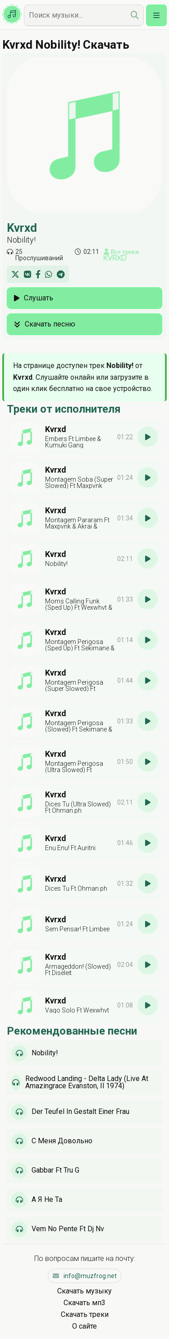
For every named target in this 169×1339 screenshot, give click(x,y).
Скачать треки (85, 1314)
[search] (135, 15)
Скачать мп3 (84, 1302)
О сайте (84, 1326)
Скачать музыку (84, 1291)
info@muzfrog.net (85, 1275)
